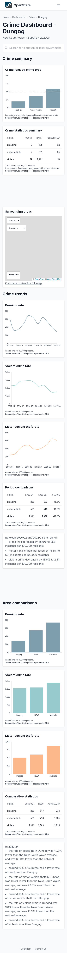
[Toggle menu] (58, 5)
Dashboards (18, 17)
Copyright (26, 948)
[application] (33, 93)
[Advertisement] (33, 191)
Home (6, 17)
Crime (32, 17)
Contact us (40, 948)
